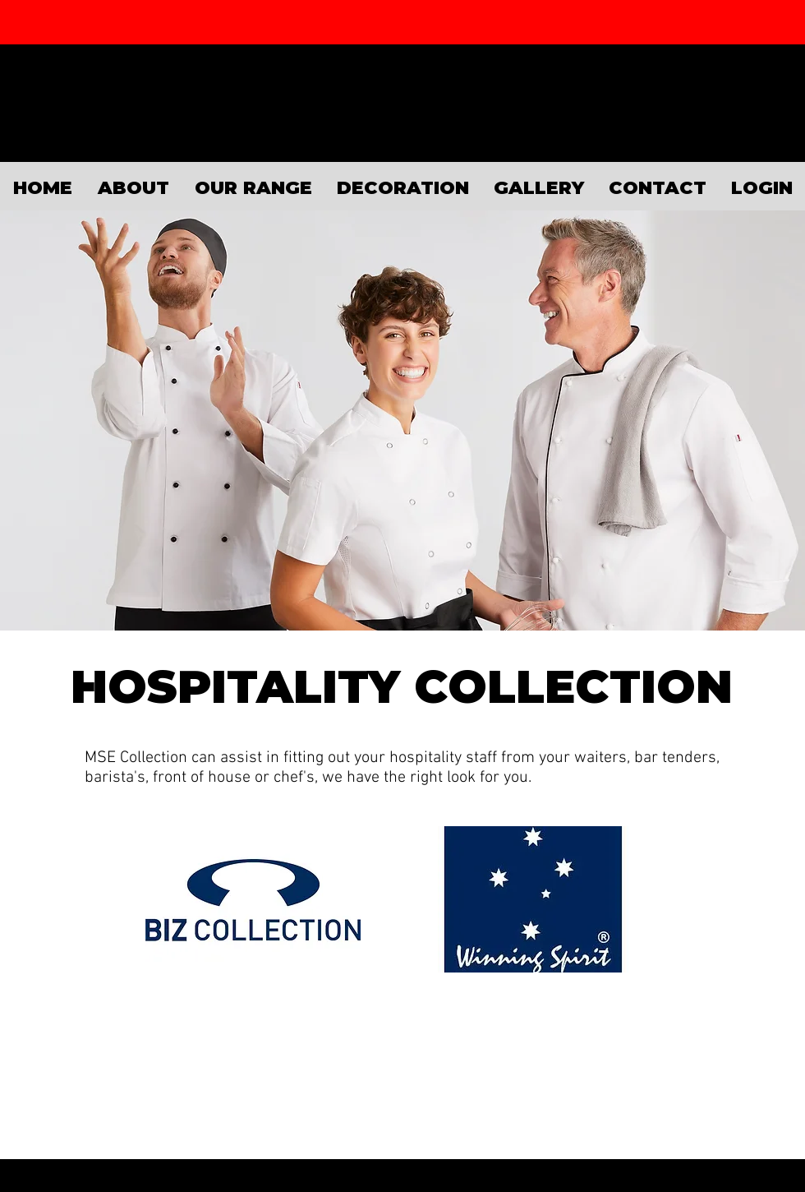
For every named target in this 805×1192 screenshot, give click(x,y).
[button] (253, 186)
